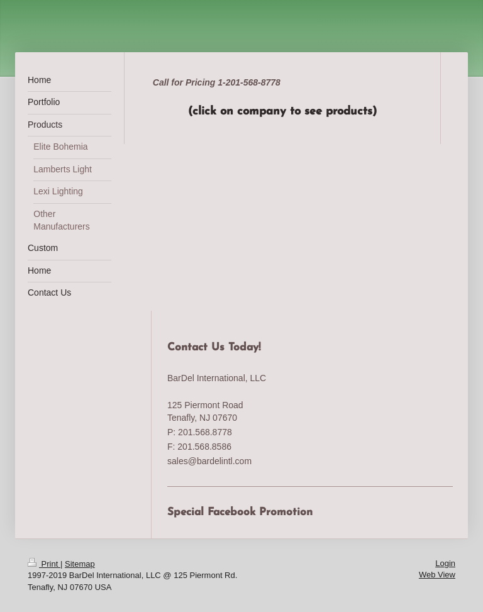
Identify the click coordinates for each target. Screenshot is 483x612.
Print (44, 564)
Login (445, 563)
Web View (437, 574)
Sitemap (80, 564)
